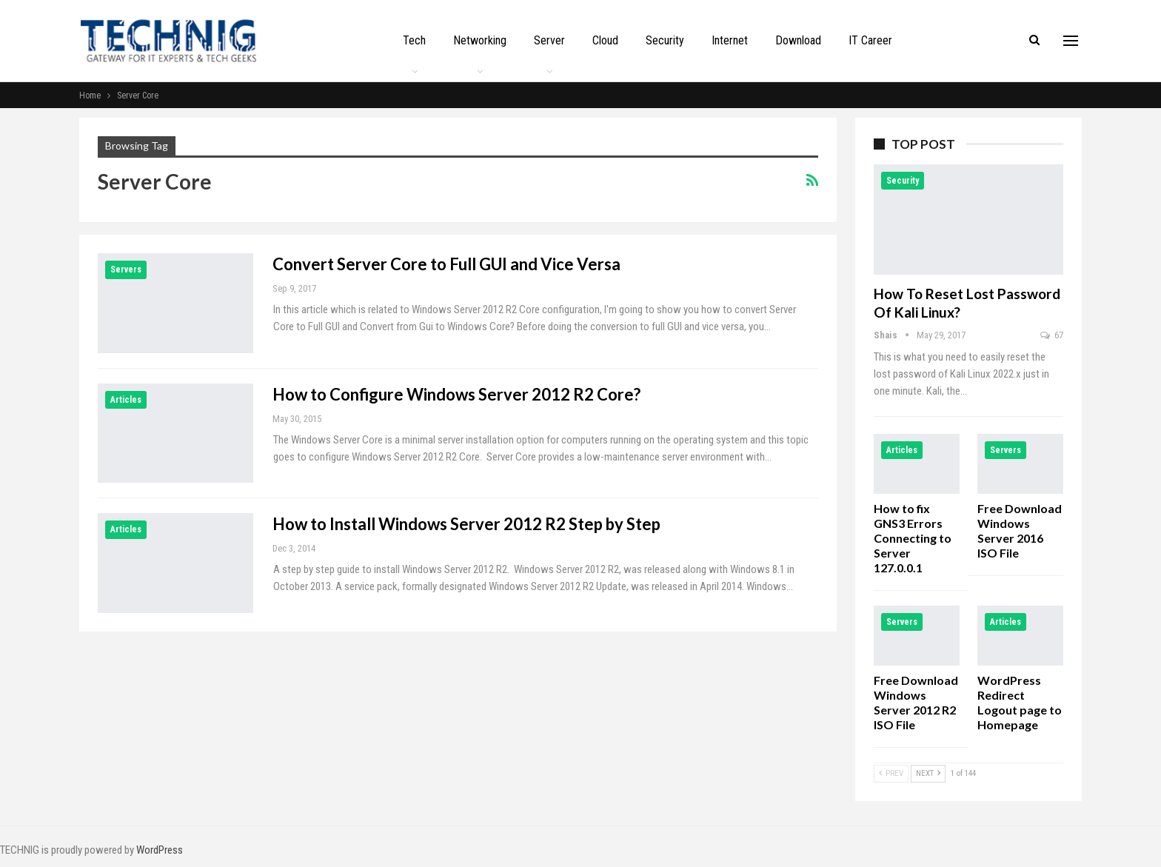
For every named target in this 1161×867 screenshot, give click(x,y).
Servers (125, 269)
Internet (730, 40)
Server (549, 40)
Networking (479, 40)
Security (665, 40)
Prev (891, 773)
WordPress (159, 850)
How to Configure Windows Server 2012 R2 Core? (456, 394)
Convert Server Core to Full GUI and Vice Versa (446, 264)
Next (928, 773)
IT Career (870, 40)
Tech (414, 40)
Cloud (605, 40)
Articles (125, 400)
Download (798, 40)
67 (1051, 335)
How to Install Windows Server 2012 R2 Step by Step (466, 524)
